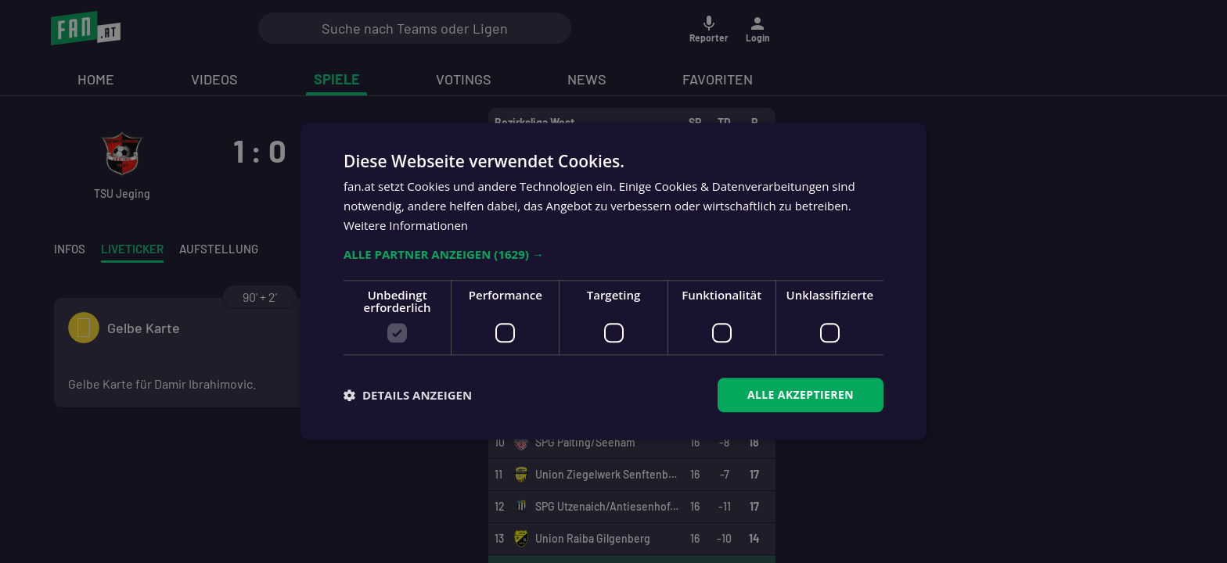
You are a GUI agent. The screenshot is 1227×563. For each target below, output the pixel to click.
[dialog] (613, 281)
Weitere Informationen (406, 225)
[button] (613, 254)
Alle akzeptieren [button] (800, 394)
